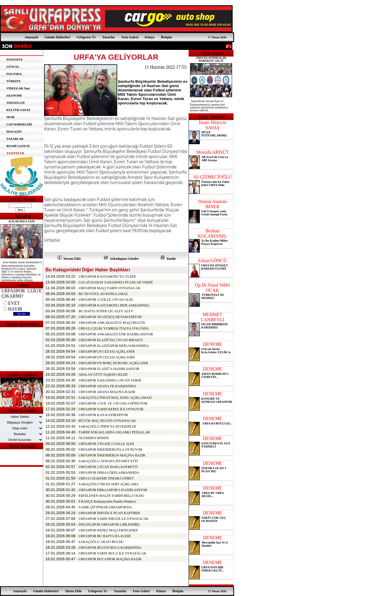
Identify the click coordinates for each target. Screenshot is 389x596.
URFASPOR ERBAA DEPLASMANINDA (109, 473)
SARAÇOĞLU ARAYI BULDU (101, 542)
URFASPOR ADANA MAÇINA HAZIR (107, 392)
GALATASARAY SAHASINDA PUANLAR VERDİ (116, 282)
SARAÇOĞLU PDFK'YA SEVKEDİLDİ (107, 426)
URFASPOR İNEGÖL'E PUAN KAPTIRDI (109, 513)
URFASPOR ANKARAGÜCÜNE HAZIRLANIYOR (116, 334)
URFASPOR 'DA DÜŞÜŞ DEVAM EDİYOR (110, 317)
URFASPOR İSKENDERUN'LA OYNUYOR (110, 450)
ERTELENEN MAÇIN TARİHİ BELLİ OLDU (111, 496)
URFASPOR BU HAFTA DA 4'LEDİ (104, 536)
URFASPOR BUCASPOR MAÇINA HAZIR (110, 559)
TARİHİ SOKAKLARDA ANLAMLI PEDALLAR (114, 432)
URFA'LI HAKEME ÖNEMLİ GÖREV (106, 478)
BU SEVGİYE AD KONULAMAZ (103, 294)
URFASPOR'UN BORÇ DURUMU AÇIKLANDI (113, 363)
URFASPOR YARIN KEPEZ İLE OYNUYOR (111, 409)
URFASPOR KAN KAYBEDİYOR (103, 415)
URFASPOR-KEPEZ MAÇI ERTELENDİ (108, 530)
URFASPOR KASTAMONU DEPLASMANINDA (114, 305)
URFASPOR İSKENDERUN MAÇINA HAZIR (112, 455)
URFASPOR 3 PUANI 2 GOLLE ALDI (106, 444)
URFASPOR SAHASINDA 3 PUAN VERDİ (110, 380)
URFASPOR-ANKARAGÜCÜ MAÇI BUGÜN (112, 323)
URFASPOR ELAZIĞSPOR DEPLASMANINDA (114, 346)
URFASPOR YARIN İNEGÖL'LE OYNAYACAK (114, 519)
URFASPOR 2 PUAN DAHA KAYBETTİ (108, 467)
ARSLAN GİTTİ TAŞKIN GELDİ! (103, 375)
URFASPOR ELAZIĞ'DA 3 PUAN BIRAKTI (111, 340)
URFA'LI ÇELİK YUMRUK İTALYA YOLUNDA (114, 328)
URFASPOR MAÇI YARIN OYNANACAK (110, 288)
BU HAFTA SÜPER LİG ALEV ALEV (106, 311)
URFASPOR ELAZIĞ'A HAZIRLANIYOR (109, 369)
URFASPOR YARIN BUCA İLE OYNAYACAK (113, 553)
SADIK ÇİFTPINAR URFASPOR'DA (105, 507)
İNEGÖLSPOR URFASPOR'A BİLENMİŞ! (109, 524)
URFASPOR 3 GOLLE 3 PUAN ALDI (106, 300)
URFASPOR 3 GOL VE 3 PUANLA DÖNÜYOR (113, 403)
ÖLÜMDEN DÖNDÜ (94, 438)
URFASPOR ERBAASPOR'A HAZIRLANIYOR (113, 490)
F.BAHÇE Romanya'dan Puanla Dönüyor (107, 501)
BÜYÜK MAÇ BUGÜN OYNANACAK (107, 421)
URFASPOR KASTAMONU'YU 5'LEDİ (107, 277)
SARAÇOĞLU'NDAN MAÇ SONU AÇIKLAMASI (115, 398)
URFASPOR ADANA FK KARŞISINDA (107, 386)
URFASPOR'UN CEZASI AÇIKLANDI (107, 351)
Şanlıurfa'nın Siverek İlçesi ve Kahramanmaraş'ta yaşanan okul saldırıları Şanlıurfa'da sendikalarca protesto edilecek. (209, 106)
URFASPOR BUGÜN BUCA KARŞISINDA (110, 548)
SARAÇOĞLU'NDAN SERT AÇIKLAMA (109, 484)
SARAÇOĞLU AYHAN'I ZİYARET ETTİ (108, 461)
